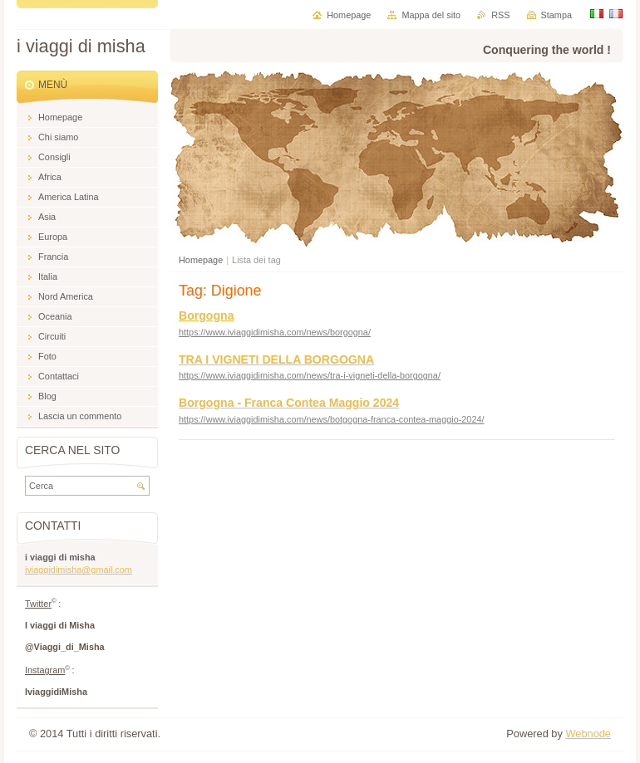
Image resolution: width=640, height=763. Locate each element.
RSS (500, 15)
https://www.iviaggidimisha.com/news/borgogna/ (275, 332)
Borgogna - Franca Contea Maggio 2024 (289, 402)
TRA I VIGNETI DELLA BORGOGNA (276, 359)
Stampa (556, 15)
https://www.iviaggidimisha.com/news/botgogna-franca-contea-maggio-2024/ (332, 419)
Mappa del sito (430, 15)
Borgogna (206, 315)
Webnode (588, 733)
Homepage (201, 260)
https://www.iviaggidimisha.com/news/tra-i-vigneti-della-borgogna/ (310, 375)
